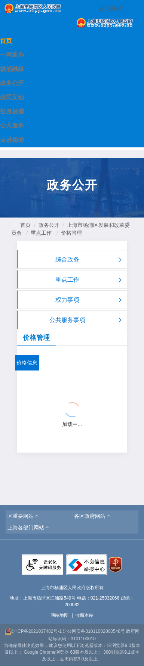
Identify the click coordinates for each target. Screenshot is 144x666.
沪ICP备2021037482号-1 (33, 631)
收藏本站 (85, 615)
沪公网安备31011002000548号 (94, 631)
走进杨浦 (12, 140)
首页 (6, 41)
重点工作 (41, 233)
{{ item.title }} (40, 391)
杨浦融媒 (12, 69)
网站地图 (59, 615)
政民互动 (12, 97)
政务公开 (12, 83)
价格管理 (71, 233)
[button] (23, 516)
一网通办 (12, 54)
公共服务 (12, 125)
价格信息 (26, 363)
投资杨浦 (12, 111)
